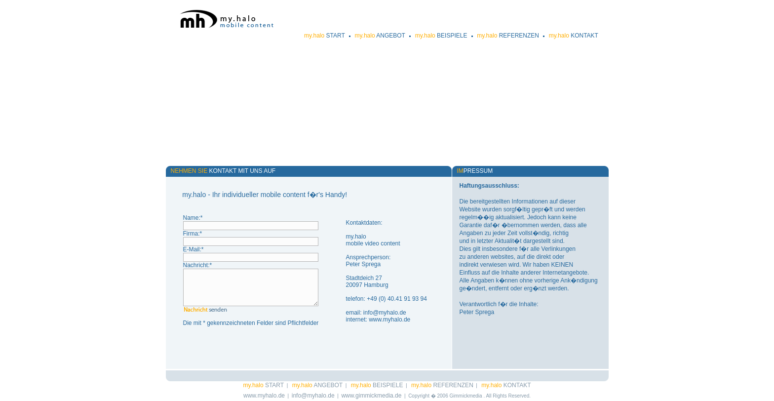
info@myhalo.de (384, 312)
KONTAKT (573, 35)
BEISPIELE (441, 35)
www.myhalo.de (389, 319)
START (324, 35)
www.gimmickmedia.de (371, 395)
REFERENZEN (508, 35)
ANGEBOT (379, 35)
